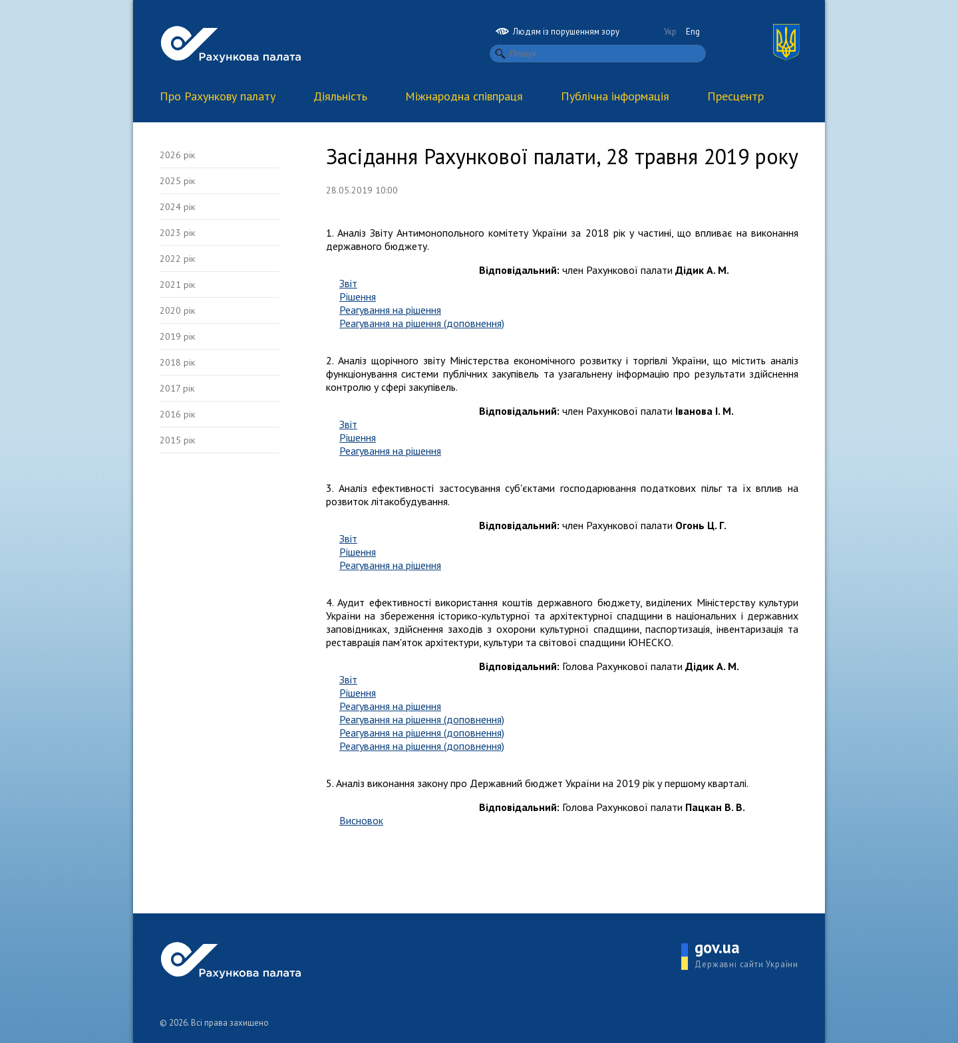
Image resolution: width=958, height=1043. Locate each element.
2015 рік (177, 440)
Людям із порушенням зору (557, 31)
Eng (693, 31)
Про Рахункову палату (217, 96)
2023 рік (177, 233)
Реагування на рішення (390, 309)
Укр (670, 31)
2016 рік (177, 414)
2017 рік (177, 388)
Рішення (357, 296)
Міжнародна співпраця (464, 96)
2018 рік (177, 362)
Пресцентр (735, 96)
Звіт (348, 283)
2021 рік (177, 284)
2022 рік (177, 259)
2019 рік (177, 336)
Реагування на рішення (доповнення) (421, 323)
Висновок (361, 820)
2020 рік (177, 310)
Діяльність (340, 96)
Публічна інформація (615, 96)
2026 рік (177, 155)
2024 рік (177, 207)
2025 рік (177, 181)
